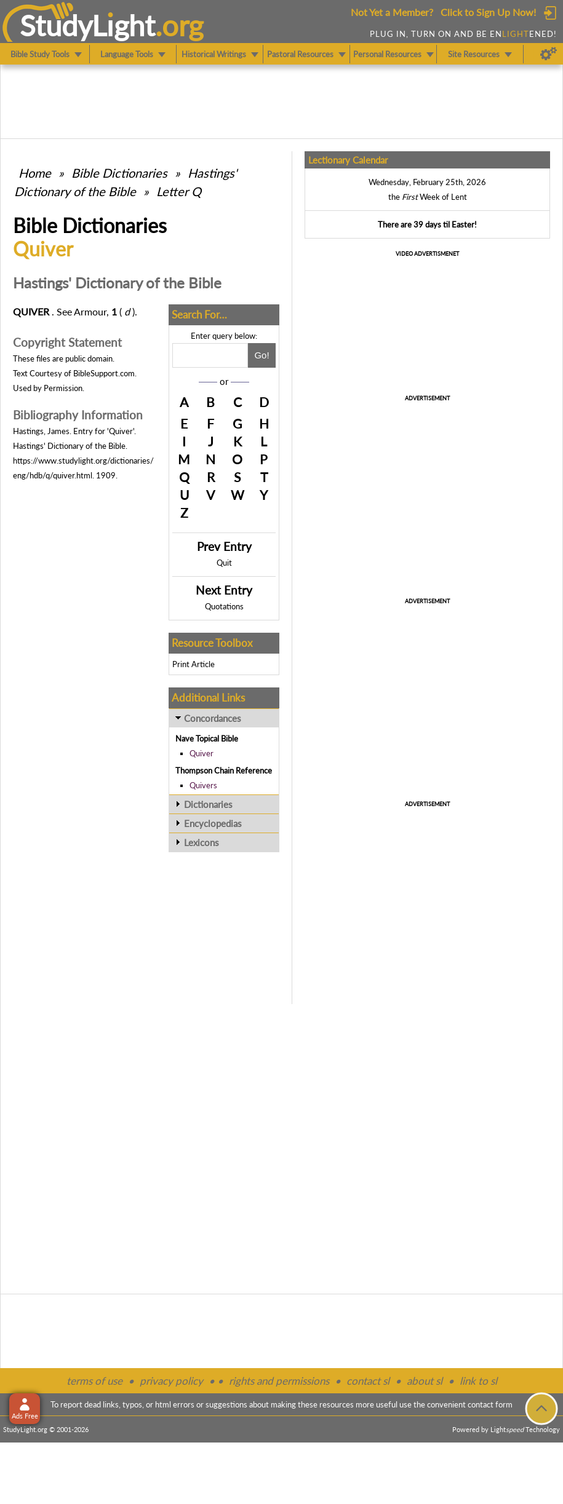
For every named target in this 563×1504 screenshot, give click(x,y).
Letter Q (178, 191)
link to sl (478, 1380)
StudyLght (88, 25)
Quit (224, 563)
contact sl (367, 1380)
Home (34, 172)
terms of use (94, 1380)
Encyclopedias (213, 823)
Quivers (203, 785)
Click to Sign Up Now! (488, 12)
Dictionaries (208, 804)
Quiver (202, 753)
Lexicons (201, 842)
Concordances (212, 718)
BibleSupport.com (104, 373)
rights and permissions (279, 1380)
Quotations (224, 606)
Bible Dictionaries (119, 172)
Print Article (193, 664)
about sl (424, 1380)
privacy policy (171, 1380)
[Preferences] (548, 54)
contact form (490, 1404)
